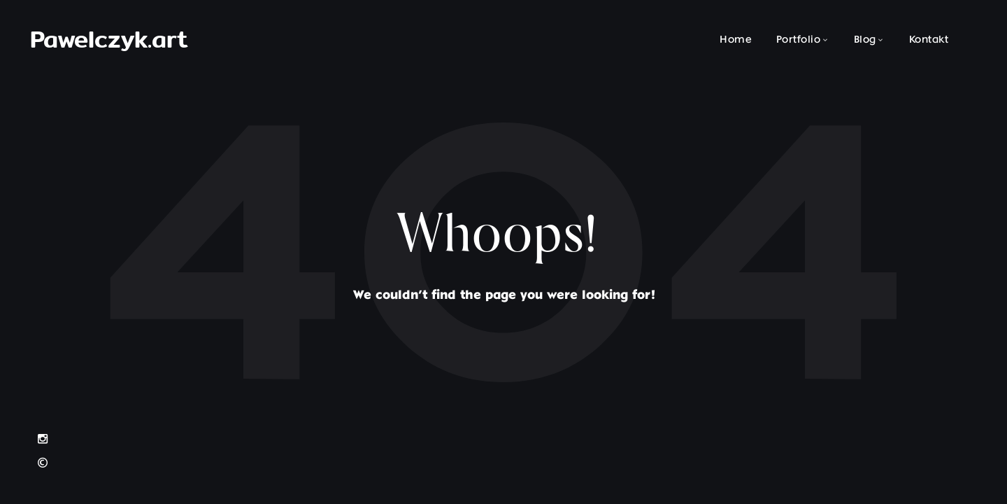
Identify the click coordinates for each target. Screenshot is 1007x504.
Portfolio (798, 40)
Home (736, 40)
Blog (865, 40)
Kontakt (929, 40)
